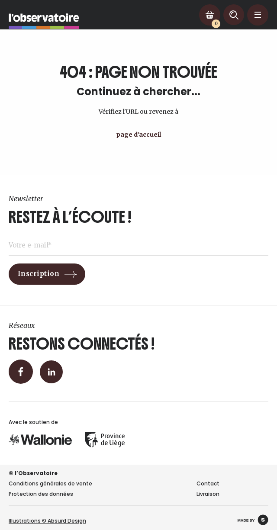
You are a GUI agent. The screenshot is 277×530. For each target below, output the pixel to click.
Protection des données (41, 494)
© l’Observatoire (33, 473)
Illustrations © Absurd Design (47, 520)
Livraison (207, 494)
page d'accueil (138, 134)
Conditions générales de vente (50, 483)
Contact (207, 483)
